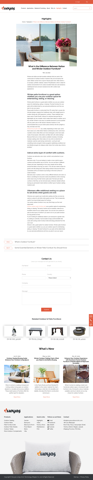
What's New (46, 348)
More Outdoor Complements (13, 431)
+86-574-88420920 (69, 422)
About (48, 8)
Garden (26, 420)
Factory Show (41, 425)
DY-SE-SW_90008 (14, 339)
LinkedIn (50, 425)
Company (25, 283)
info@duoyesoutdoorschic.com (73, 420)
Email (49, 420)
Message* (25, 291)
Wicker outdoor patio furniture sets (36, 206)
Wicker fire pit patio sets (33, 128)
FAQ (38, 429)
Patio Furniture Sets (10, 425)
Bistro (26, 429)
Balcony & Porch (29, 425)
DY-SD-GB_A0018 (57, 339)
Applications (30, 8)
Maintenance (40, 427)
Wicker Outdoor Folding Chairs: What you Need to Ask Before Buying (46, 359)
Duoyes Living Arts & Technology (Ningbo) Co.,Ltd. (27, 477)
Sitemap (76, 477)
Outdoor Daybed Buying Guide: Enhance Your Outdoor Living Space (17, 359)
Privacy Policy (84, 477)
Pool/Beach (28, 427)
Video (38, 422)
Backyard (27, 422)
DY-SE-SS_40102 (79, 339)
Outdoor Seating (9, 420)
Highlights (59, 8)
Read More (17, 397)
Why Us (53, 8)
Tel (87, 2)
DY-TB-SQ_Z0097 (35, 339)
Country (49, 274)
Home (23, 22)
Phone (24, 274)
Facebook (51, 422)
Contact (65, 8)
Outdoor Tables (9, 429)
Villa (25, 431)
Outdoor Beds (8, 422)
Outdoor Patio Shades (10, 427)
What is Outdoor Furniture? (25, 242)
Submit (46, 309)
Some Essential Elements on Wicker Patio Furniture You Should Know (41, 248)
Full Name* (25, 265)
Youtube (50, 427)
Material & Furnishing (40, 8)
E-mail (78, 2)
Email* (49, 265)
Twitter (50, 429)
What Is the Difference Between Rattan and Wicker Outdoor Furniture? (52, 22)
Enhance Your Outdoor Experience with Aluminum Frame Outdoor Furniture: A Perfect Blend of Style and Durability (76, 360)
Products (23, 8)
